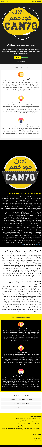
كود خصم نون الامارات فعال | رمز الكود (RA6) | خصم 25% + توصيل (21, 399)
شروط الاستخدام (38, 440)
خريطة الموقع (38, 441)
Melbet (26, 278)
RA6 (17, 57)
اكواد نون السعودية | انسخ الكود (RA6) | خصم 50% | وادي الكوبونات (28, 423)
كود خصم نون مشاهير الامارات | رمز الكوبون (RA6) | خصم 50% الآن (21, 407)
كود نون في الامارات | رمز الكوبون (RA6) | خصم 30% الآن (21, 403)
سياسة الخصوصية (37, 438)
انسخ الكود (24, 57)
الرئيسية (39, 436)
